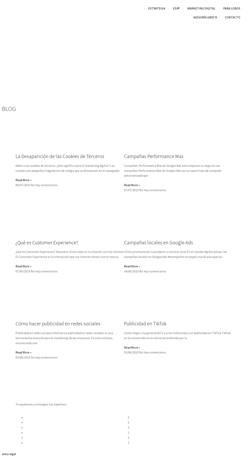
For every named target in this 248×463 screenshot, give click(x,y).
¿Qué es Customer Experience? (47, 242)
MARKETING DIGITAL (201, 8)
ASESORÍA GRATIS (205, 17)
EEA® (176, 8)
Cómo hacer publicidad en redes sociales (58, 323)
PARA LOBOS (231, 8)
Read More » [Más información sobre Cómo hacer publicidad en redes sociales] (23, 352)
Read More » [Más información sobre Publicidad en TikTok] (132, 347)
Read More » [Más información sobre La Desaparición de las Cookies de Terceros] (23, 180)
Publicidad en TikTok (145, 323)
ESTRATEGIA (156, 8)
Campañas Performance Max (153, 156)
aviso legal (9, 454)
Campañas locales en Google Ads (158, 242)
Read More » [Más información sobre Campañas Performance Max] (132, 185)
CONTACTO (232, 17)
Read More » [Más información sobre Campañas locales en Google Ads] (132, 266)
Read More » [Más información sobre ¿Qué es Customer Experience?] (23, 266)
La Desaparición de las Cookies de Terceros (60, 156)
